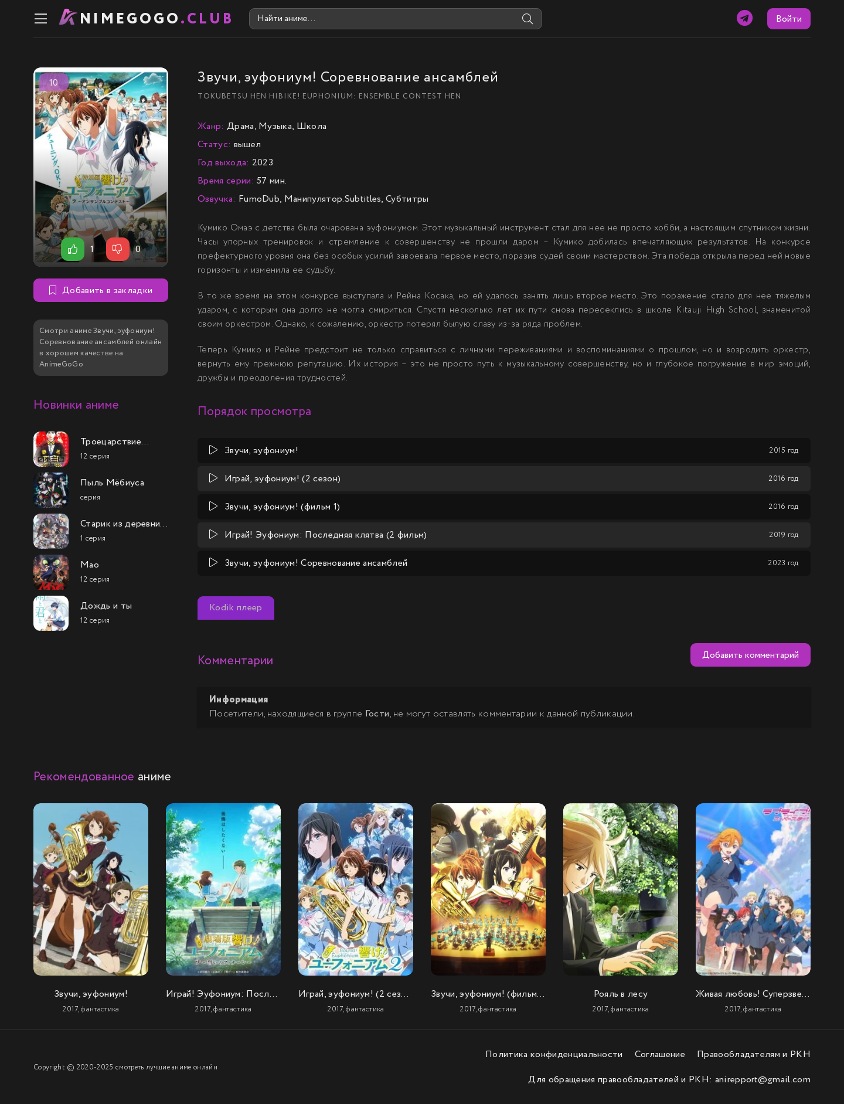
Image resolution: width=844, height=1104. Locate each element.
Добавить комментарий (750, 655)
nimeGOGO (157, 19)
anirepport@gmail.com (763, 1079)
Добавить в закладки (100, 290)
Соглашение (660, 1054)
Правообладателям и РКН (754, 1054)
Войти (789, 19)
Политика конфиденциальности (554, 1054)
